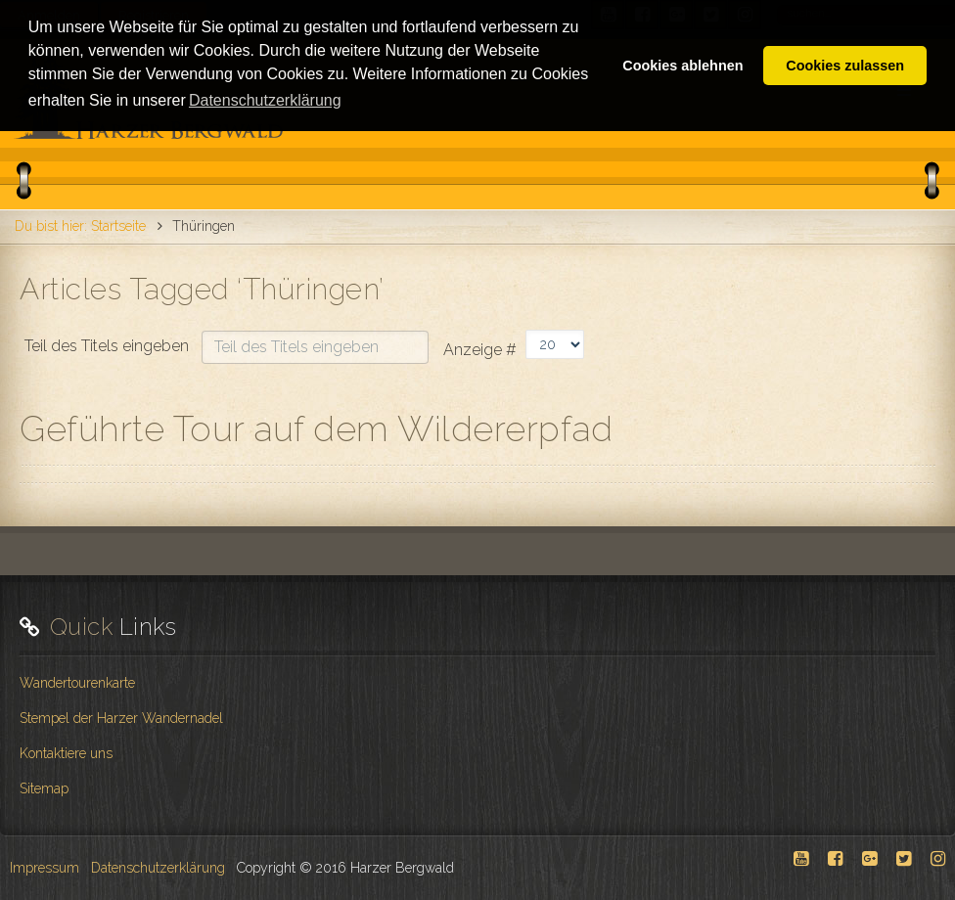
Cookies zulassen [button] (845, 65)
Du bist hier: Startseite (80, 226)
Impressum (44, 868)
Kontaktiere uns (66, 753)
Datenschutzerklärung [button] (265, 100)
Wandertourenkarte (77, 683)
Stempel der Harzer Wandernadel (121, 718)
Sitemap (44, 788)
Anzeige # (480, 349)
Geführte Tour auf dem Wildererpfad (316, 428)
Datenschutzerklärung (158, 868)
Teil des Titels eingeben (108, 346)
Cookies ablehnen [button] (682, 65)
